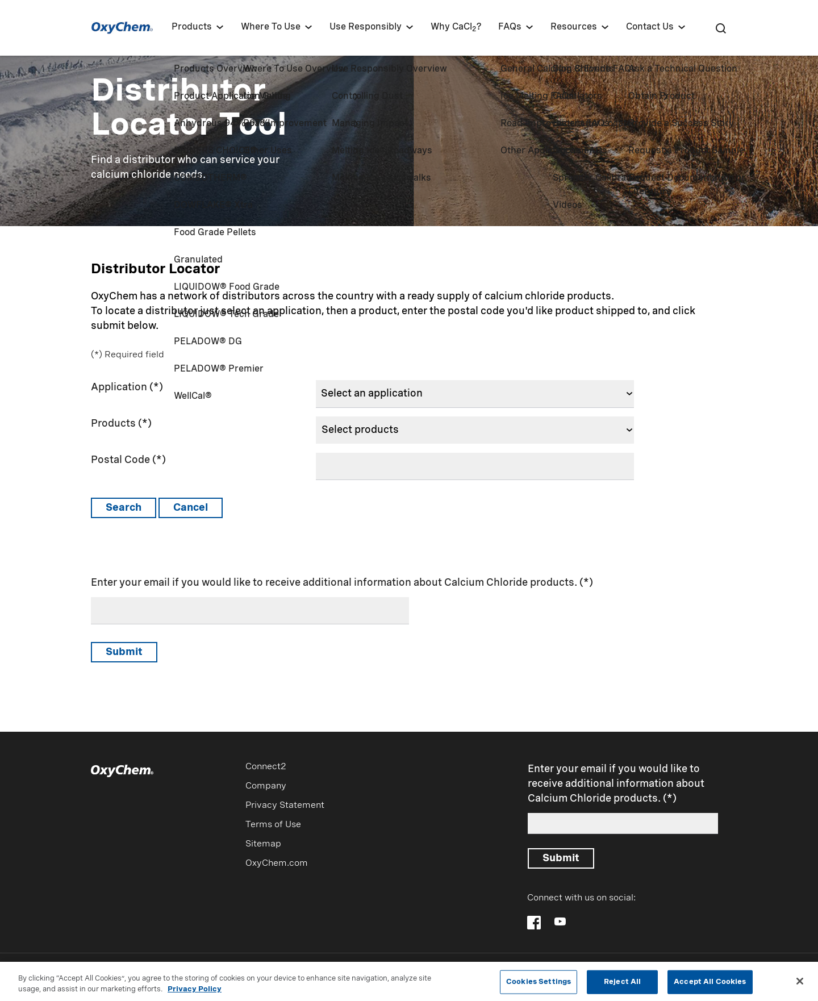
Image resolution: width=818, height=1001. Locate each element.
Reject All (622, 982)
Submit (124, 652)
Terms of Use (273, 824)
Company (265, 786)
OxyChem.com (276, 863)
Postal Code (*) (128, 460)
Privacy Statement (284, 805)
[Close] (799, 981)
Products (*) (121, 424)
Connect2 (265, 766)
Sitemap (263, 844)
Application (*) (127, 387)
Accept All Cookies (710, 982)
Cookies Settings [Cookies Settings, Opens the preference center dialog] (538, 982)
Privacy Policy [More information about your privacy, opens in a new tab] (195, 990)
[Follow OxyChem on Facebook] (534, 922)
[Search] (720, 28)
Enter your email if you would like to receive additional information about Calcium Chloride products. (334, 583)
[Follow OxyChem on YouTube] (560, 921)
